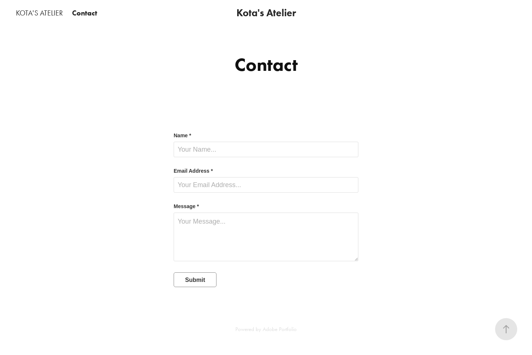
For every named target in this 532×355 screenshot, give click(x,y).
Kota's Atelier (266, 13)
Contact (84, 12)
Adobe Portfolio (280, 329)
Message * (186, 206)
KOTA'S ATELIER (39, 12)
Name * (182, 135)
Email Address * (193, 170)
